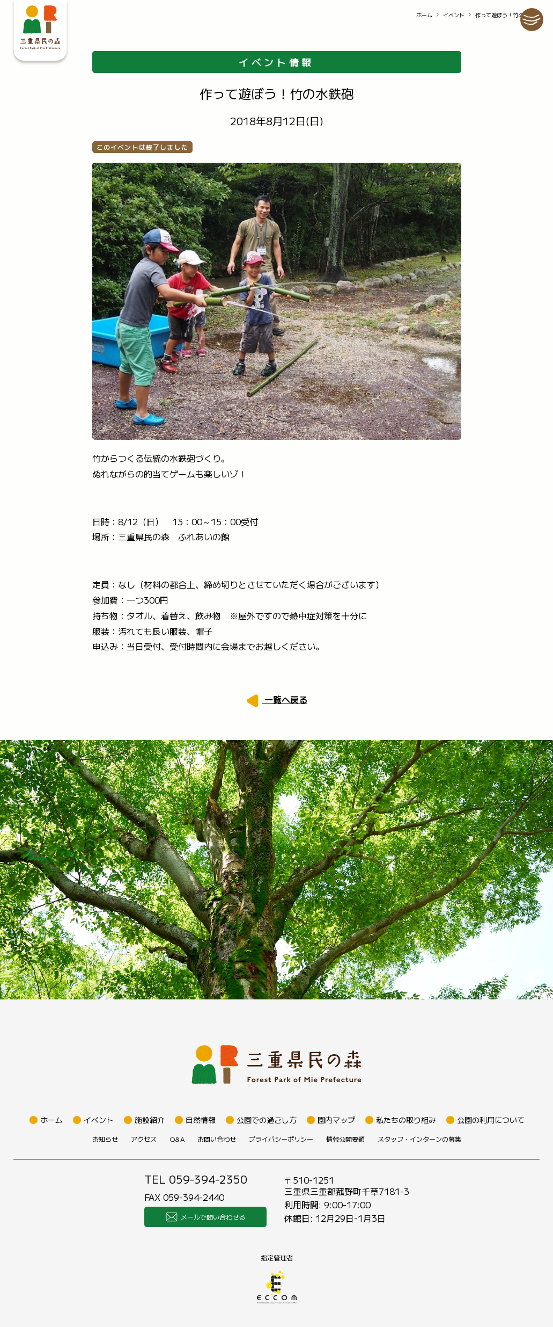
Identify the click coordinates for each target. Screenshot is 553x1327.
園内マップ (336, 1119)
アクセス (144, 1138)
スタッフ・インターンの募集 (419, 1138)
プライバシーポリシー (281, 1138)
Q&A (177, 1138)
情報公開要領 (345, 1138)
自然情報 (201, 1119)
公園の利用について (491, 1119)
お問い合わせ (216, 1138)
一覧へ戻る (284, 699)
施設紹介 (150, 1119)
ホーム (424, 15)
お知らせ (105, 1138)
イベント (453, 15)
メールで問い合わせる (205, 1217)
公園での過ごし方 (267, 1119)
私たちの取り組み (406, 1119)
